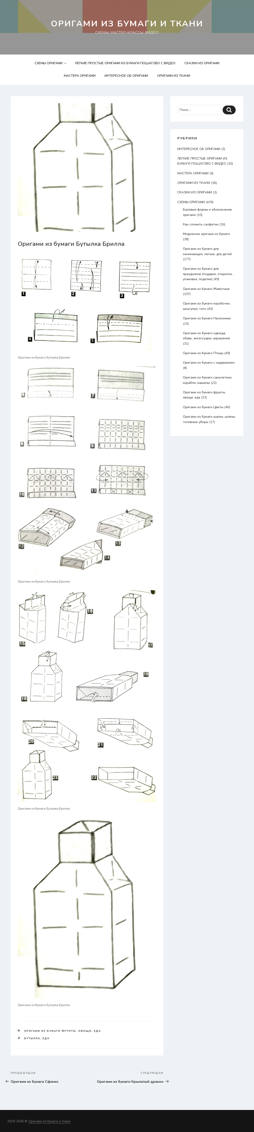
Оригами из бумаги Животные (206, 289)
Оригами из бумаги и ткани (127, 23)
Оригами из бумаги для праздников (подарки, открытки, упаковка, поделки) (208, 273)
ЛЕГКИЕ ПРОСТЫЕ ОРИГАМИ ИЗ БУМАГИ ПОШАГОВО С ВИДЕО (125, 63)
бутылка (32, 1038)
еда (46, 1038)
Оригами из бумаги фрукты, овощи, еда (62, 1031)
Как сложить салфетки (200, 224)
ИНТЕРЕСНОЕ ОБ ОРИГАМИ (126, 76)
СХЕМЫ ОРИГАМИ (51, 63)
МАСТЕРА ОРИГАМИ (80, 76)
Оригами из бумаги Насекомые (207, 318)
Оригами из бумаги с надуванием (208, 362)
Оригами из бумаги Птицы (203, 353)
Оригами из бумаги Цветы (203, 407)
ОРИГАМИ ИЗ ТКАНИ (173, 76)
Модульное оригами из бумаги (206, 234)
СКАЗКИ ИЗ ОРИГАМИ (202, 63)
